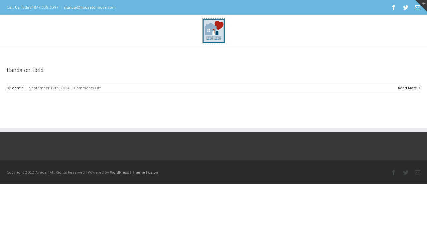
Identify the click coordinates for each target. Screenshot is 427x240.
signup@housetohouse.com (90, 7)
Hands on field (25, 70)
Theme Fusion (145, 172)
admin (18, 87)
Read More (407, 87)
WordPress (119, 172)
